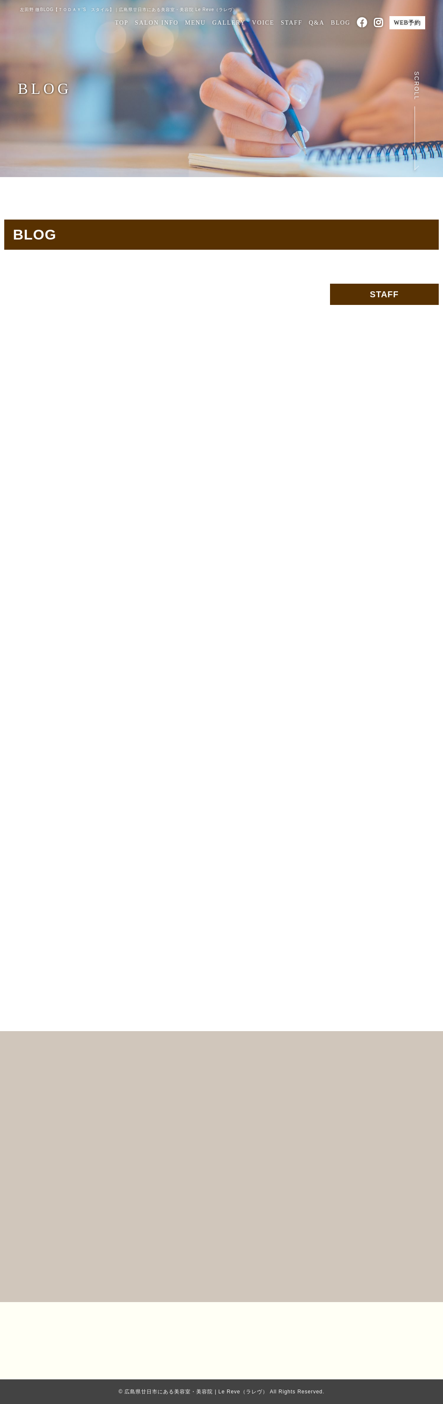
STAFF (291, 23)
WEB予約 (407, 23)
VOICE (263, 23)
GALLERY (229, 23)
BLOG (340, 23)
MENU (195, 23)
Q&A (316, 23)
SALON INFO (157, 23)
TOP (121, 23)
